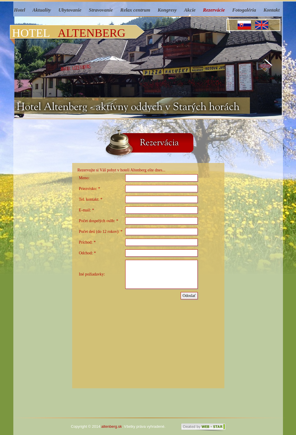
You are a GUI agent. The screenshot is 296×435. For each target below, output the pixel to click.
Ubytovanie (69, 10)
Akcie (190, 10)
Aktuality (41, 10)
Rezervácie (214, 10)
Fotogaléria (244, 10)
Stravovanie (101, 10)
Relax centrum (135, 10)
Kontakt (272, 10)
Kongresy (167, 10)
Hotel (20, 10)
